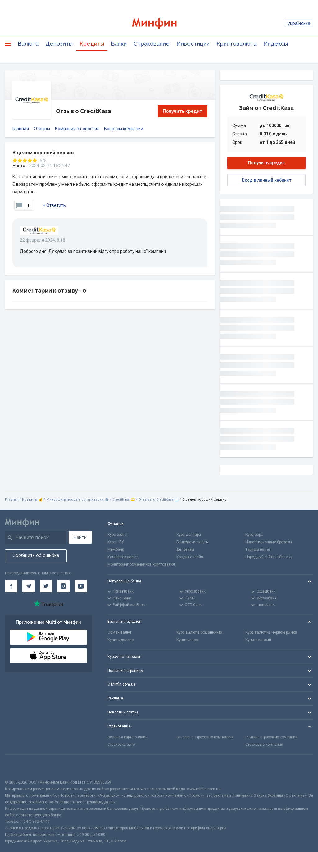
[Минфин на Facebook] (11, 586)
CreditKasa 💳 (123, 500)
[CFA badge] (19, 767)
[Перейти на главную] (159, 23)
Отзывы (42, 128)
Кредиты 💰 (32, 500)
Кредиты (92, 43)
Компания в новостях (77, 128)
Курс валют (117, 534)
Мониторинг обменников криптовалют (141, 564)
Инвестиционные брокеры (268, 542)
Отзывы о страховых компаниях (205, 737)
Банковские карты (192, 542)
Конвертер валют (122, 557)
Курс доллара (188, 534)
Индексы (275, 43)
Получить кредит (182, 111)
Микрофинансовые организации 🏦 (77, 500)
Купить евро (187, 640)
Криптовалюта (236, 43)
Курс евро (254, 534)
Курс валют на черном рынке (271, 632)
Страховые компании (264, 744)
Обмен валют (119, 632)
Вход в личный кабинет (266, 180)
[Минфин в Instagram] (63, 586)
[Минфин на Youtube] (81, 586)
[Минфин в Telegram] (28, 586)
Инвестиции (193, 43)
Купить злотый (258, 640)
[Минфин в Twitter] (46, 586)
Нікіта (18, 165)
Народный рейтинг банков (268, 557)
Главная (20, 128)
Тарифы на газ (258, 549)
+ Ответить (54, 205)
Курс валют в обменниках (199, 632)
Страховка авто (121, 744)
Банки (119, 43)
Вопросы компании (123, 128)
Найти (80, 537)
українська (299, 23)
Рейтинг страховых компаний (271, 737)
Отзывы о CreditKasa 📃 (159, 500)
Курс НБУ (115, 542)
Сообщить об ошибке (35, 555)
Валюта (28, 43)
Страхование (152, 43)
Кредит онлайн (189, 557)
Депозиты (59, 43)
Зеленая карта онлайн (127, 737)
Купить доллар (120, 640)
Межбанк (115, 549)
